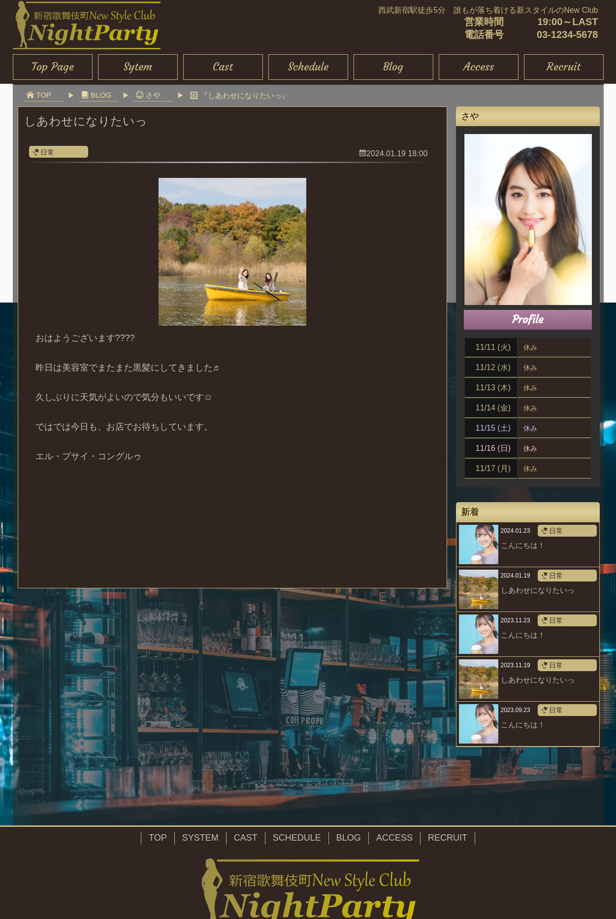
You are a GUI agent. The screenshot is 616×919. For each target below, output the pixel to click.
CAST (246, 838)
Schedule (308, 66)
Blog (393, 66)
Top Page (53, 66)
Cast (223, 66)
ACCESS (394, 838)
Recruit (564, 66)
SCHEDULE (297, 838)
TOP (158, 838)
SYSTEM (200, 838)
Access (478, 66)
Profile (527, 319)
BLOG (348, 838)
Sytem (138, 66)
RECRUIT (447, 838)
